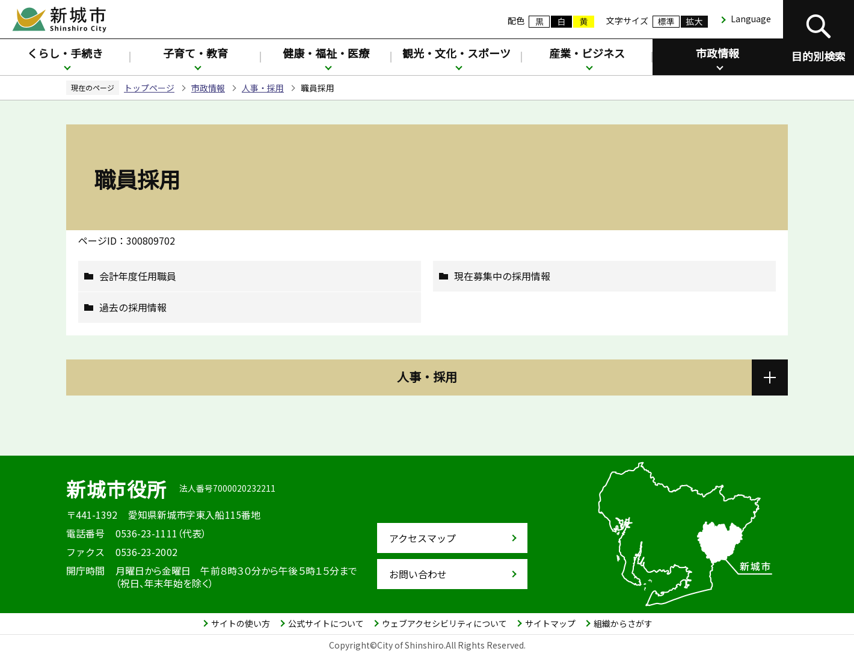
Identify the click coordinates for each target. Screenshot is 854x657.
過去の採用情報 (133, 307)
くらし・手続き (65, 53)
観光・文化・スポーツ (456, 53)
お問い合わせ (418, 574)
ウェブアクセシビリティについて (444, 623)
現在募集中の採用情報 (502, 276)
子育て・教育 (195, 53)
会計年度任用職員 (137, 276)
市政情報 (717, 53)
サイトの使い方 (240, 623)
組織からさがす (623, 623)
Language (751, 19)
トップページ (149, 88)
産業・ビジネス (587, 53)
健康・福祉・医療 (326, 53)
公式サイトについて (326, 623)
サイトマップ (550, 623)
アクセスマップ (422, 538)
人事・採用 (263, 88)
